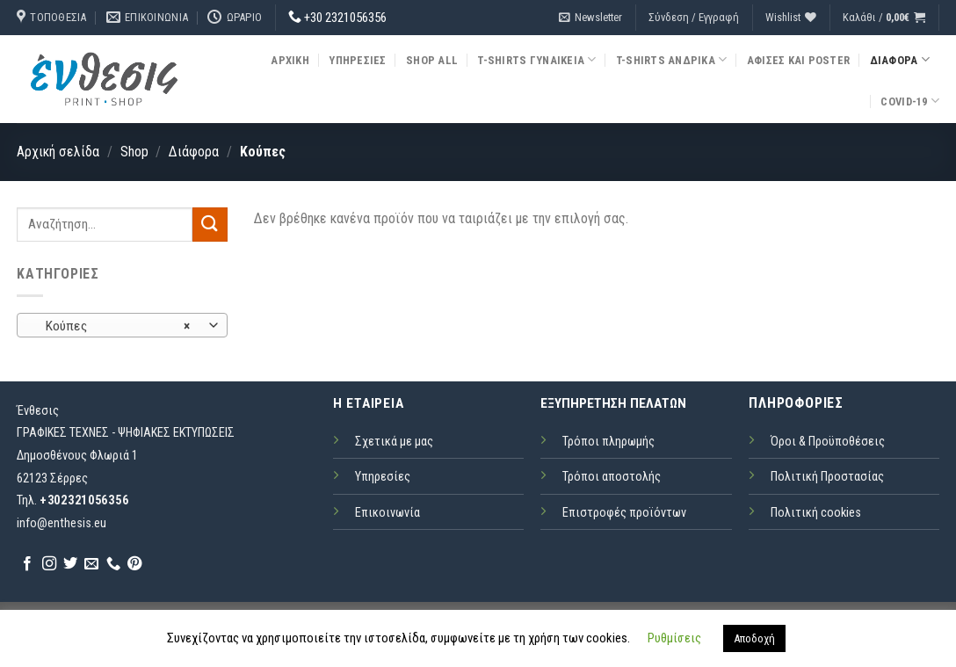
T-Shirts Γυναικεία (536, 59)
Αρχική (290, 60)
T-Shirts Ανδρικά (672, 59)
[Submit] (210, 224)
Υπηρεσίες (357, 60)
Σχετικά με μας (394, 441)
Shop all (432, 60)
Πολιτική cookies (816, 512)
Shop (134, 151)
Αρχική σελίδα (58, 151)
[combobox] (122, 325)
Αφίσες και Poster (798, 60)
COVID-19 (909, 100)
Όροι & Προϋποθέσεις (828, 441)
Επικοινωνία (387, 512)
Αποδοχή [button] (754, 638)
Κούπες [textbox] (113, 326)
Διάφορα (900, 59)
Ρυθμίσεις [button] (674, 638)
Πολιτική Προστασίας (827, 476)
